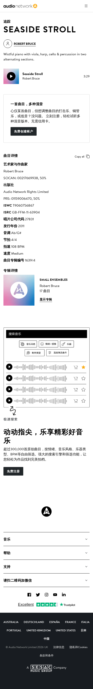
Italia (85, 622)
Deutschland (34, 622)
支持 (7, 566)
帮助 (7, 553)
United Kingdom (38, 630)
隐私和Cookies (78, 647)
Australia (11, 622)
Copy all (83, 156)
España (54, 622)
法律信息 (58, 647)
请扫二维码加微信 (17, 580)
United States (66, 630)
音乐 (7, 539)
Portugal (14, 630)
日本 (83, 630)
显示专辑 (46, 299)
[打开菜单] (86, 6)
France (70, 622)
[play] (11, 76)
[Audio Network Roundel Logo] (46, 511)
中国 (46, 639)
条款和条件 (47, 655)
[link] (20, 6)
